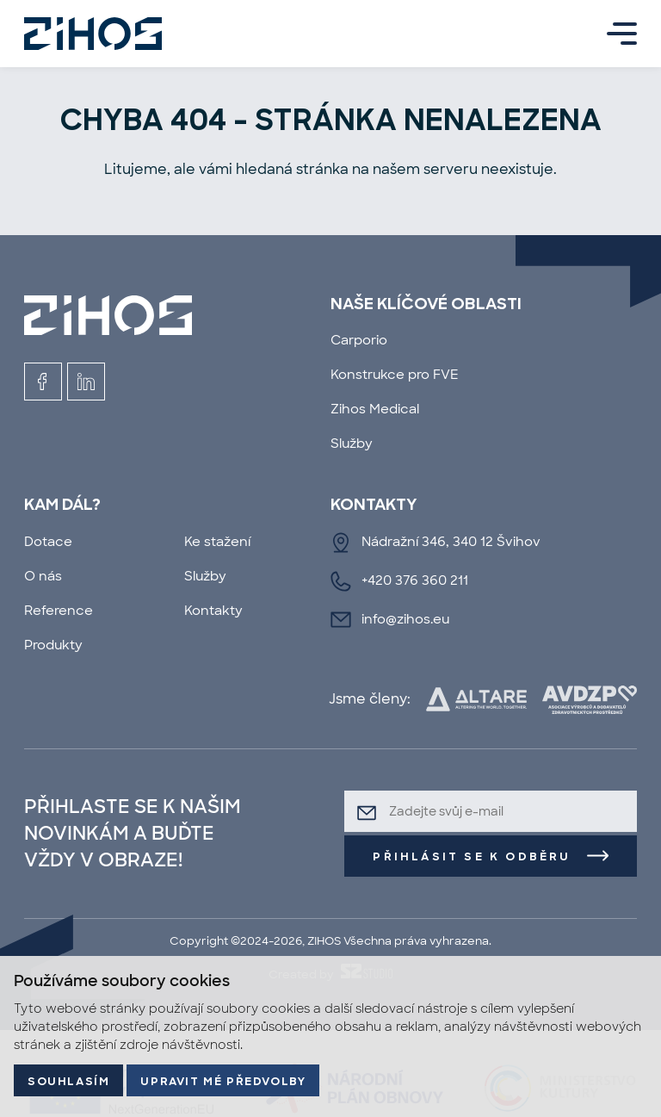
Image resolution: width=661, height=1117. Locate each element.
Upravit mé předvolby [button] (223, 1082)
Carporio (358, 340)
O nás (43, 576)
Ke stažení (217, 541)
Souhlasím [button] (68, 1082)
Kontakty (213, 610)
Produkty (53, 645)
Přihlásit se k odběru (472, 857)
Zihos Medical (374, 409)
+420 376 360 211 (414, 580)
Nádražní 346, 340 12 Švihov (451, 541)
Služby (351, 443)
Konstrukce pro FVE (394, 374)
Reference (58, 610)
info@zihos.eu (405, 619)
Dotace (48, 541)
